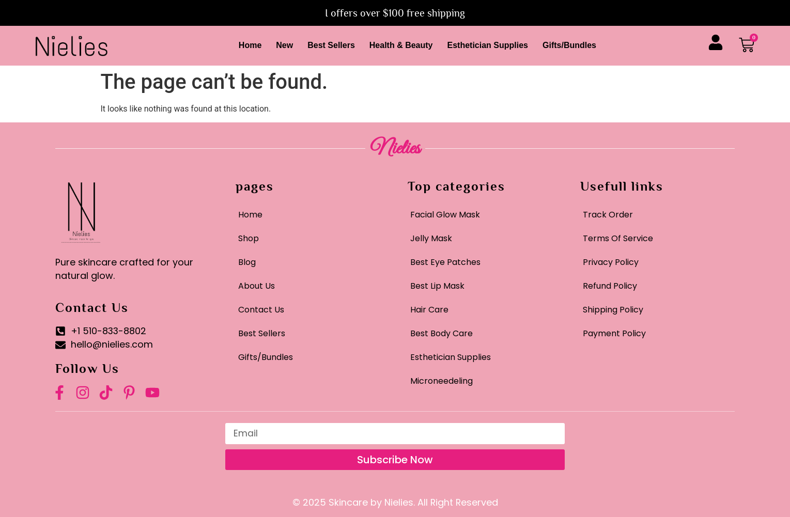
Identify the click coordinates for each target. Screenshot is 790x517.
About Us (256, 286)
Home (250, 45)
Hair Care (429, 310)
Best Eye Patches (445, 262)
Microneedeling (441, 381)
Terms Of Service (618, 238)
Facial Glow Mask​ (445, 215)
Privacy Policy (611, 262)
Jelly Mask (431, 238)
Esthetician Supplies (487, 45)
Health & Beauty (401, 45)
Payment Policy (614, 333)
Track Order (608, 215)
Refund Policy (610, 286)
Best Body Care (441, 333)
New (284, 45)
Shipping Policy (613, 310)
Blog (247, 262)
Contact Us (261, 310)
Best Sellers (331, 45)
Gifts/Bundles (569, 45)
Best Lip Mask (437, 286)
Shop (248, 238)
